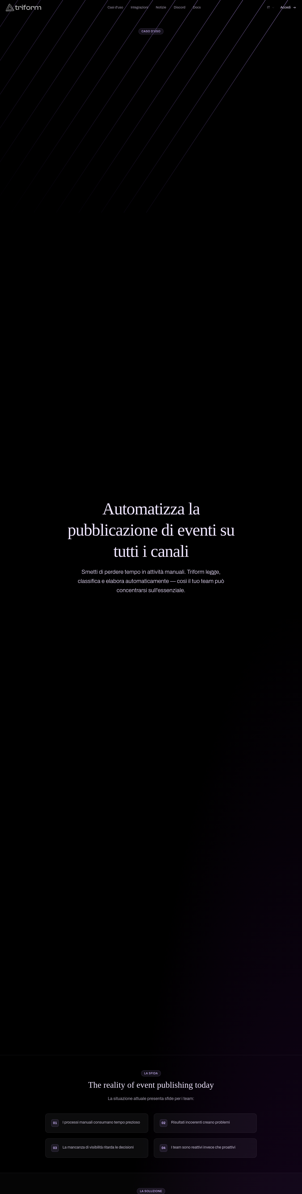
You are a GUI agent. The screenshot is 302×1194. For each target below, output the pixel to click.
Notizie (161, 7)
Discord (179, 7)
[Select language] (271, 7)
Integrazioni (139, 7)
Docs (197, 7)
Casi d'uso (115, 7)
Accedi (288, 7)
